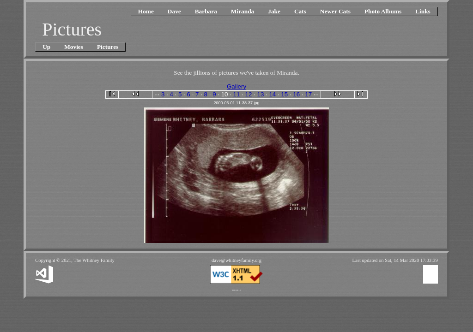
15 (284, 94)
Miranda (242, 11)
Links (423, 11)
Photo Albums (382, 11)
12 (248, 94)
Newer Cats (335, 11)
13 (260, 94)
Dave (174, 11)
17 (308, 94)
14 (272, 94)
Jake (274, 11)
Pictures (107, 46)
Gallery (236, 86)
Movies (73, 46)
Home (146, 11)
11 (236, 94)
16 (296, 94)
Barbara (206, 11)
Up (46, 46)
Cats (300, 11)
